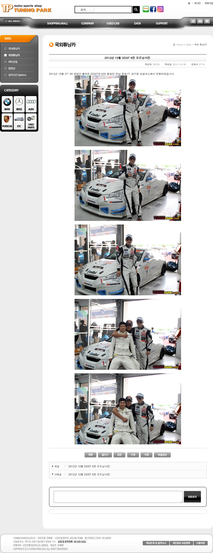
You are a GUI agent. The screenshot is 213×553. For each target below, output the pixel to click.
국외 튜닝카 (200, 44)
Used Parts (31, 121)
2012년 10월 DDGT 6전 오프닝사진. (89, 466)
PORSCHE (7, 121)
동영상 (19, 68)
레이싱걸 (19, 62)
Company (87, 23)
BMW (7, 104)
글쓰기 (105, 455)
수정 (133, 455)
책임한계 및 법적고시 (156, 543)
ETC (19, 121)
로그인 (197, 3)
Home (179, 44)
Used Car (113, 23)
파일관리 (162, 455)
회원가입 (209, 3)
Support (162, 23)
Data (137, 23)
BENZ (19, 104)
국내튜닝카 (19, 48)
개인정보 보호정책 (181, 543)
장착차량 (19, 75)
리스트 (91, 455)
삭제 (147, 455)
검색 (83, 9)
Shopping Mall (57, 23)
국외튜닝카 (19, 55)
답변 (120, 455)
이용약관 (201, 543)
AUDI (31, 104)
